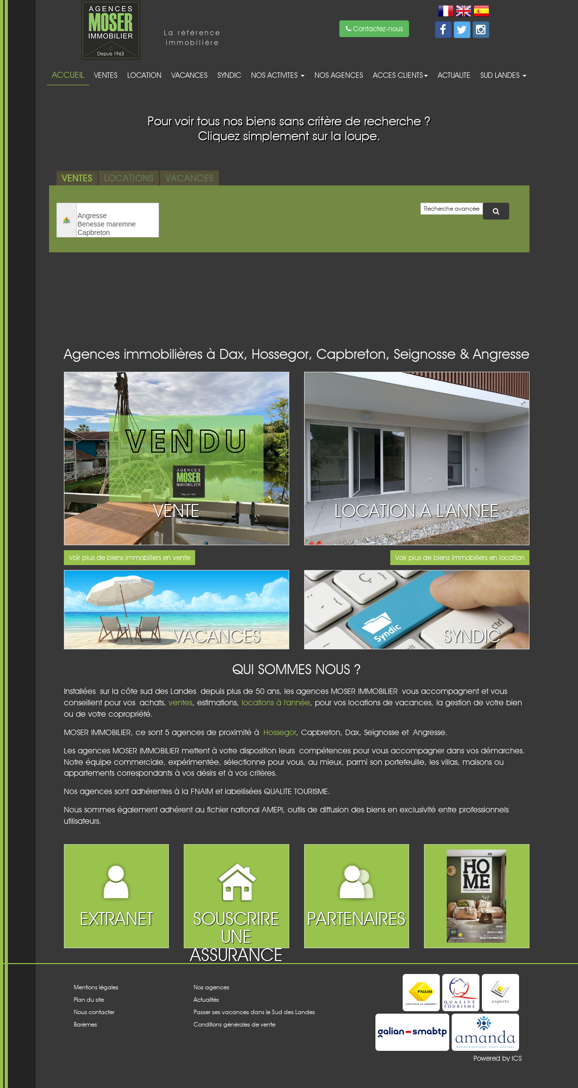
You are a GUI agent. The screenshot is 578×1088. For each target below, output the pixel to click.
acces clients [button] (400, 75)
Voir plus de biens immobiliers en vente (129, 558)
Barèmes (85, 1024)
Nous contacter (94, 1012)
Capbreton (117, 233)
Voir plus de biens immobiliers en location (460, 558)
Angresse (117, 216)
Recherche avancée (451, 208)
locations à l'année (276, 702)
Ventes (105, 75)
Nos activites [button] (278, 75)
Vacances (189, 75)
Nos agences (339, 75)
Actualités (206, 999)
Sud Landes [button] (503, 75)
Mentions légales (96, 987)
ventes (180, 702)
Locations (129, 177)
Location (144, 75)
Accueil (68, 75)
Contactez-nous (374, 29)
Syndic (229, 75)
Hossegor (279, 732)
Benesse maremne (117, 224)
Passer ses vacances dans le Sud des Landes (254, 1012)
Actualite (454, 75)
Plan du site (89, 999)
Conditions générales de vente (234, 1024)
